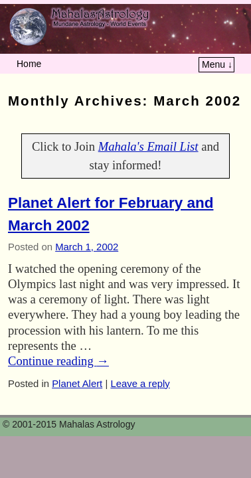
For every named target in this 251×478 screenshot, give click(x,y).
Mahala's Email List (148, 146)
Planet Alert (77, 383)
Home (29, 63)
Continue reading (58, 361)
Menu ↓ (217, 64)
